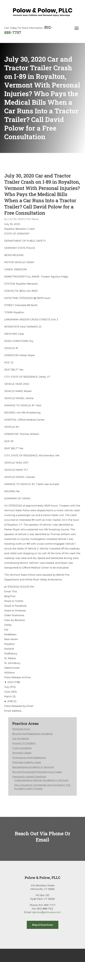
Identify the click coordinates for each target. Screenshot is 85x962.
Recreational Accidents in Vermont (33, 767)
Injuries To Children (24, 743)
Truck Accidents (22, 748)
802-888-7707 (47, 905)
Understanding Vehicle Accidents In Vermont (41, 780)
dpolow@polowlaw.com (46, 912)
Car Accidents (20, 738)
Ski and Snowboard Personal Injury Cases (37, 771)
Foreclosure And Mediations (29, 757)
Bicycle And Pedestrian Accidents (32, 733)
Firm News (32, 219)
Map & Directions (42, 924)
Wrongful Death (22, 752)
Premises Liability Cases (26, 762)
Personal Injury (21, 729)
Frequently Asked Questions (29, 776)
